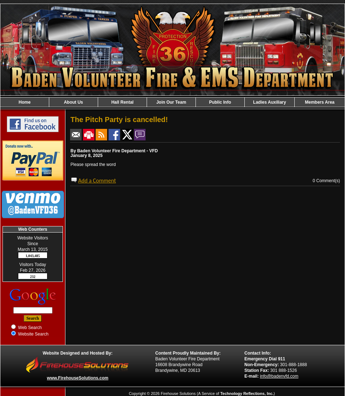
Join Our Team (171, 102)
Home (25, 102)
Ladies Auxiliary (269, 102)
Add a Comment (97, 180)
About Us (73, 102)
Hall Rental (122, 102)
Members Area (320, 102)
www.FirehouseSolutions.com (78, 378)
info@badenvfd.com (279, 376)
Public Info (220, 102)
